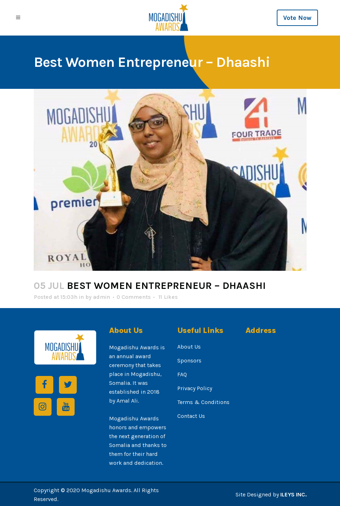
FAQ (182, 374)
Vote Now (297, 18)
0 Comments (134, 297)
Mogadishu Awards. (106, 490)
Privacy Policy (194, 388)
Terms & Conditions (203, 402)
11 (168, 297)
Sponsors (189, 360)
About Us (189, 346)
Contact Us (191, 416)
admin (101, 297)
